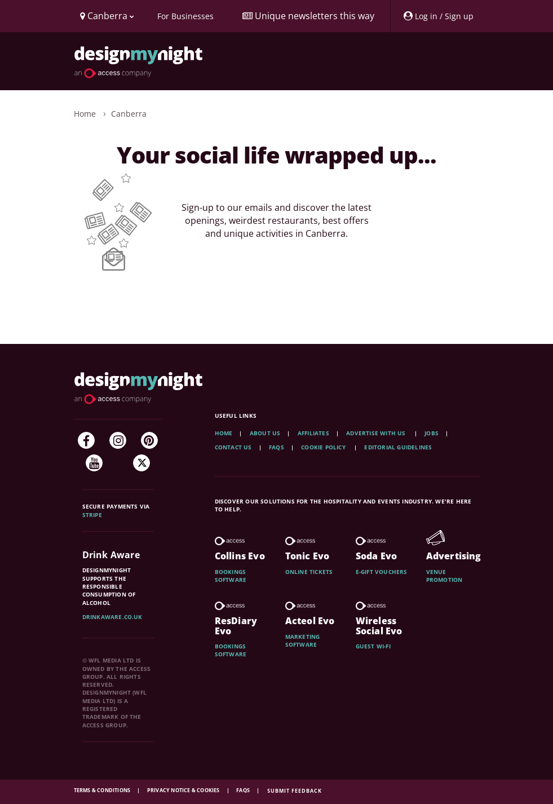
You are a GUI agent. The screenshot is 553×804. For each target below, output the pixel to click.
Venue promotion (444, 576)
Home (85, 113)
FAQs (276, 447)
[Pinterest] (149, 440)
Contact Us (233, 447)
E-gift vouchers (382, 572)
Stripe (92, 515)
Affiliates (313, 433)
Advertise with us (375, 433)
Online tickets (309, 572)
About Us (265, 433)
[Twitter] (141, 462)
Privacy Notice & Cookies (184, 790)
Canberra (129, 113)
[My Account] (438, 16)
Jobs (431, 433)
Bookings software (231, 576)
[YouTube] (94, 462)
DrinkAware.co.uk (112, 617)
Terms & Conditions (103, 790)
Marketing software (302, 640)
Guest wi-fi (373, 646)
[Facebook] (86, 440)
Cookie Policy (324, 447)
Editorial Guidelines (398, 447)
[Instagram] (117, 440)
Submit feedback (294, 790)
